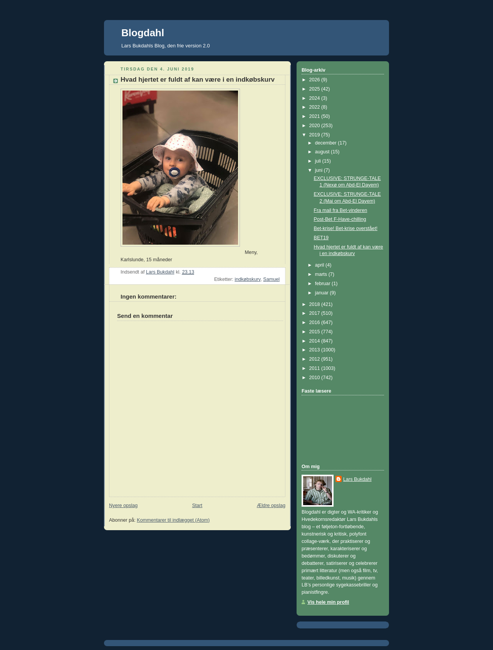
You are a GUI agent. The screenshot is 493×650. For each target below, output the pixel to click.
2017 (315, 313)
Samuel (271, 279)
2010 (315, 377)
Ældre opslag (271, 505)
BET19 (321, 237)
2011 (315, 368)
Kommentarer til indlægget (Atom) (173, 520)
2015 (315, 331)
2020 (315, 125)
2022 (315, 107)
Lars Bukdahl (357, 479)
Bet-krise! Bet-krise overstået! (345, 228)
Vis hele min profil (328, 602)
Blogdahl (142, 33)
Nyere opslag (123, 505)
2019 (315, 135)
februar (323, 283)
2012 (315, 359)
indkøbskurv (247, 279)
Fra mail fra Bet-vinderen (340, 210)
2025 (315, 89)
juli (318, 161)
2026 (315, 79)
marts (322, 274)
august (323, 152)
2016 (315, 322)
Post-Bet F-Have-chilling (340, 219)
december (326, 143)
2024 (315, 98)
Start (197, 505)
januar (322, 293)
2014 (315, 341)
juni (319, 170)
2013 (315, 350)
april (320, 265)
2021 (315, 116)
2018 (315, 304)
